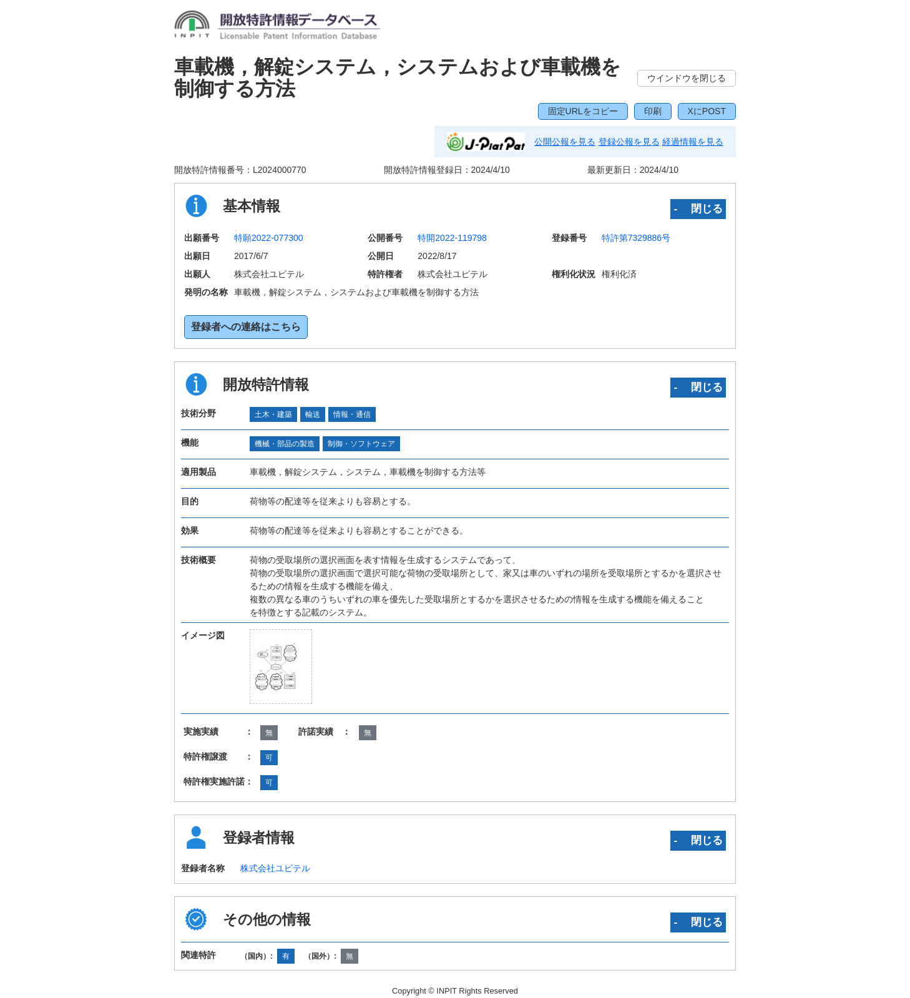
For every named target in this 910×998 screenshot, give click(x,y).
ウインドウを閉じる (686, 78)
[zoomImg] (281, 667)
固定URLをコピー (583, 111)
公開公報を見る (564, 142)
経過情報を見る (692, 142)
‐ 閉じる (698, 208)
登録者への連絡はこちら (246, 326)
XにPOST (707, 111)
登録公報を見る (629, 142)
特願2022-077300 (268, 238)
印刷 (653, 111)
